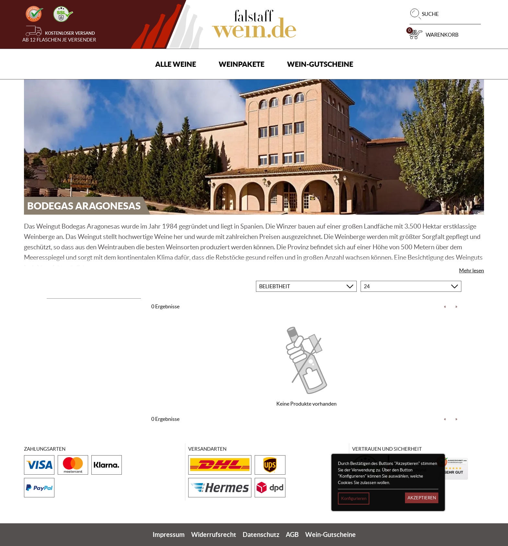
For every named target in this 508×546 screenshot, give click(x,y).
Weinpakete (241, 64)
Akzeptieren (422, 497)
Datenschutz (261, 534)
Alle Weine (175, 64)
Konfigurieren (353, 498)
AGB (292, 534)
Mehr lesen (471, 270)
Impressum (169, 534)
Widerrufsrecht (213, 534)
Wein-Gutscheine (320, 64)
